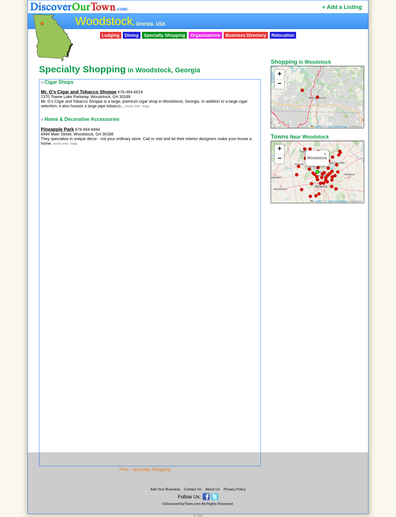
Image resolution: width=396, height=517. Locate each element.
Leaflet (316, 126)
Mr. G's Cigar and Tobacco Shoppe (79, 91)
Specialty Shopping (164, 35)
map (145, 106)
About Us (212, 489)
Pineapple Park (57, 129)
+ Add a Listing (342, 7)
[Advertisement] (318, 302)
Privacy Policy (235, 489)
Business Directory (246, 35)
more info (132, 106)
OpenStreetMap (337, 126)
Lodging (110, 35)
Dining (132, 35)
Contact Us (192, 489)
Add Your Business (165, 489)
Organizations (205, 35)
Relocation (282, 35)
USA (161, 23)
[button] (302, 90)
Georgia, (145, 23)
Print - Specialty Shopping (145, 469)
